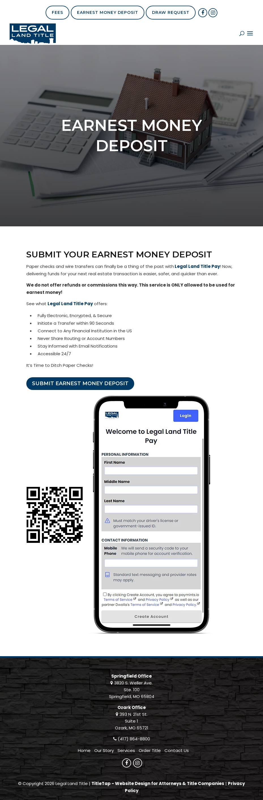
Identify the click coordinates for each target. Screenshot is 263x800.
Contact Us (176, 750)
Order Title (150, 750)
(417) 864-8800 (134, 739)
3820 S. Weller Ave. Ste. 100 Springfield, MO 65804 (131, 689)
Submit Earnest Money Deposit (80, 383)
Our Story (104, 750)
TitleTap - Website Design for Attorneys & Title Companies (157, 783)
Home (84, 750)
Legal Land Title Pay (197, 266)
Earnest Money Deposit (107, 12)
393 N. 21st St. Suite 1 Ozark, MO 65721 (131, 721)
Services (126, 750)
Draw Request (170, 12)
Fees (57, 12)
